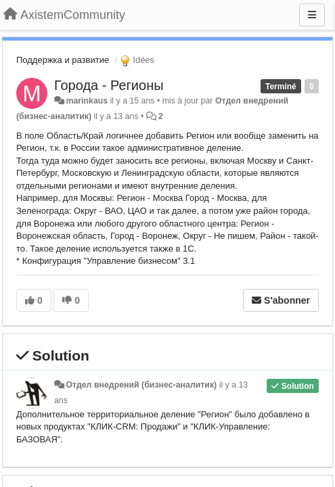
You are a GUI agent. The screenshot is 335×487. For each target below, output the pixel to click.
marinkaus (87, 101)
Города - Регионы (109, 85)
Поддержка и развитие (62, 60)
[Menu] (312, 14)
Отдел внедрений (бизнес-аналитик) (141, 385)
